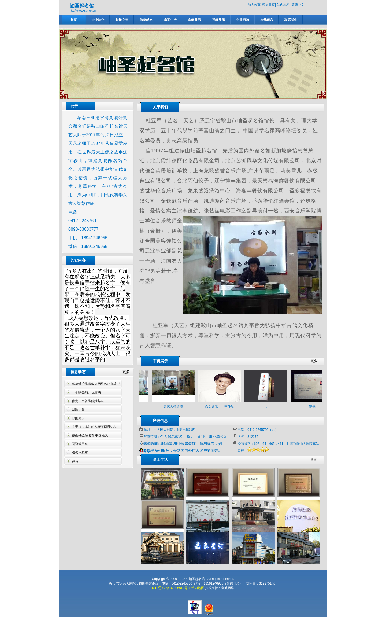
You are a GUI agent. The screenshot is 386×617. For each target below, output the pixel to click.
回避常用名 (80, 444)
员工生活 (170, 20)
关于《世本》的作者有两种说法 (94, 427)
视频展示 (218, 20)
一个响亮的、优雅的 (86, 392)
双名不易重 (80, 452)
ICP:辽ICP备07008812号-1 (171, 588)
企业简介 (97, 20)
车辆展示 (194, 20)
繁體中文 (297, 5)
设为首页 (268, 5)
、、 (269, 407)
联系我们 (290, 20)
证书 (315, 407)
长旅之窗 (122, 20)
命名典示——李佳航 (222, 407)
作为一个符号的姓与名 (88, 401)
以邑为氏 (78, 410)
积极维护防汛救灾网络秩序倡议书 (96, 384)
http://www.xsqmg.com (83, 10)
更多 (128, 372)
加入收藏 (254, 5)
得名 (75, 461)
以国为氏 (78, 418)
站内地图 (283, 5)
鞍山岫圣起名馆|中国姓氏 (90, 435)
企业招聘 (242, 20)
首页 (73, 20)
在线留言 (266, 20)
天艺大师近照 (176, 407)
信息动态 (146, 20)
